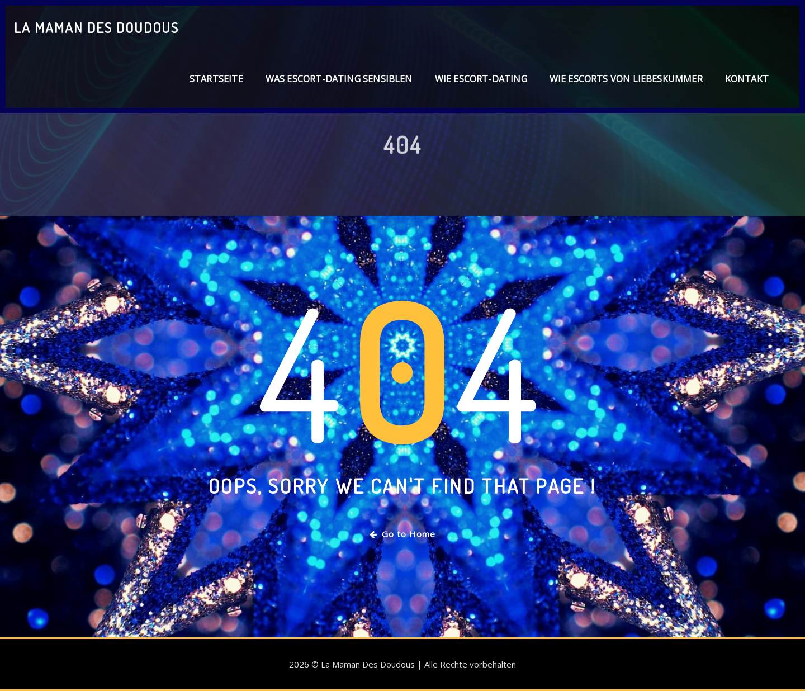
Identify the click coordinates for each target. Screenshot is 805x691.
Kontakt (747, 79)
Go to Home (402, 533)
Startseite (216, 79)
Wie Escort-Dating (481, 79)
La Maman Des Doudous (96, 27)
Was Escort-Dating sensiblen (339, 79)
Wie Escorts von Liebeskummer (626, 79)
